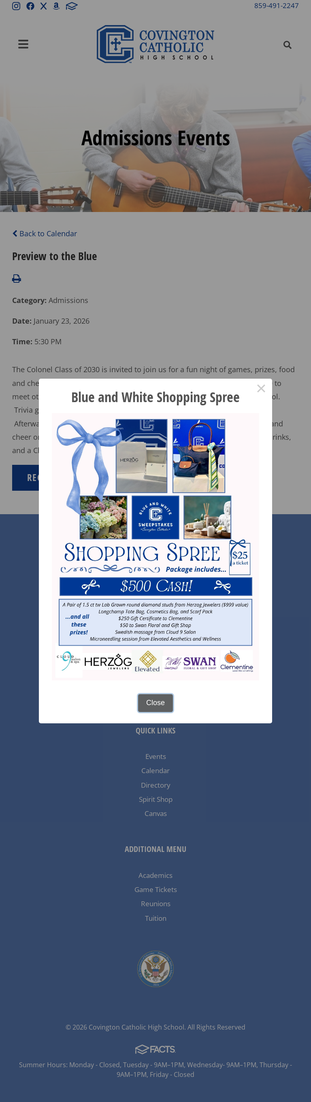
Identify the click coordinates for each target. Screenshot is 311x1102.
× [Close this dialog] (261, 390)
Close (155, 703)
